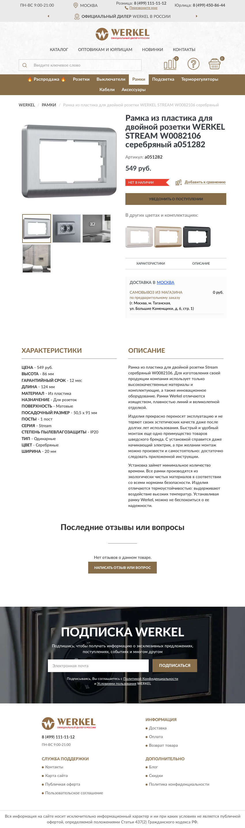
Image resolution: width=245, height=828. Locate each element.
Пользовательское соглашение (74, 793)
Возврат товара (163, 746)
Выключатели (111, 79)
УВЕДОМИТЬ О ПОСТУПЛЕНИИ (176, 199)
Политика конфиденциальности (179, 784)
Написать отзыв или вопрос (122, 567)
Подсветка (163, 79)
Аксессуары (134, 90)
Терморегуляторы (199, 79)
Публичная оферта (62, 784)
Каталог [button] (59, 50)
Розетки (81, 79)
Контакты (184, 50)
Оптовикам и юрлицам (105, 50)
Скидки (156, 776)
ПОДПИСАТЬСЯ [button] (175, 666)
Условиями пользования (116, 683)
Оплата (156, 737)
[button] (141, 7)
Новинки (152, 50)
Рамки (138, 79)
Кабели (107, 90)
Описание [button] (201, 263)
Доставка (158, 728)
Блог (153, 767)
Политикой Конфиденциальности (150, 678)
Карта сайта (56, 776)
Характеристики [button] (150, 263)
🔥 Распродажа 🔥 (46, 79)
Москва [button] (165, 283)
